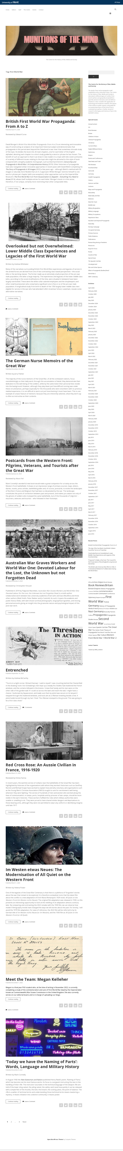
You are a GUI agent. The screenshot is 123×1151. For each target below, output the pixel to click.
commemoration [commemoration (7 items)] (106, 584)
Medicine (91, 192)
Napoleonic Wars (93, 211)
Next (24, 1115)
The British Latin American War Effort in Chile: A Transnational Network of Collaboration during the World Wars (102, 562)
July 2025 (91, 290)
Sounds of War (92, 248)
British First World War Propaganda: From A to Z (44, 90)
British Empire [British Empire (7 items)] (94, 582)
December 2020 (93, 387)
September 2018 (93, 456)
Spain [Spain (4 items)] (94, 621)
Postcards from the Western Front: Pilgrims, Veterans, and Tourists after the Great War (44, 430)
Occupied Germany (94, 223)
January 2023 (92, 328)
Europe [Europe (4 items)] (103, 591)
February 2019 (92, 443)
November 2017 (93, 484)
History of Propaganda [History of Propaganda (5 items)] (107, 599)
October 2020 (92, 393)
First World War (93, 161)
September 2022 (93, 340)
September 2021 (93, 365)
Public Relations (93, 229)
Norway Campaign (93, 220)
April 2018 (91, 468)
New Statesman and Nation (31, 1073)
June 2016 (91, 527)
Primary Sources (93, 226)
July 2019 (91, 431)
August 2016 (92, 524)
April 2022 (91, 347)
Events (34, 10)
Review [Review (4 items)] (96, 613)
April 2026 (91, 281)
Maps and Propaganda (95, 183)
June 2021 (91, 371)
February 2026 (92, 284)
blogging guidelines (96, 1147)
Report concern (110, 1147)
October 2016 (92, 518)
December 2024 (93, 297)
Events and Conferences (95, 152)
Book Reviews (92, 124)
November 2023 (93, 309)
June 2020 (91, 399)
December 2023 (93, 306)
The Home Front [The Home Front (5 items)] (98, 623)
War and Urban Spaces (95, 261)
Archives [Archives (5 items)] (95, 575)
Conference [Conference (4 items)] (111, 587)
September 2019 (93, 428)
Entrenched (44, 639)
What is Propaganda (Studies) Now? (98, 264)
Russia (90, 245)
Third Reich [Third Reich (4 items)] (100, 626)
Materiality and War (94, 189)
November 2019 (93, 421)
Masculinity (91, 186)
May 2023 (91, 319)
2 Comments (28, 701)
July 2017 (91, 493)
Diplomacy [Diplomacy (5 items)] (92, 591)
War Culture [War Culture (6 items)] (101, 628)
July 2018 (91, 459)
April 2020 (91, 406)
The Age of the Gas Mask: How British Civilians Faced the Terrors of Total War (101, 542)
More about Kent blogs (77, 1147)
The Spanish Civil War (94, 254)
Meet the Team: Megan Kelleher (44, 948)
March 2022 (91, 350)
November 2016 (93, 515)
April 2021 (91, 378)
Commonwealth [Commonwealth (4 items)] (93, 587)
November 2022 (93, 334)
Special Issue (92, 251)
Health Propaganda (94, 170)
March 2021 (91, 381)
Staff (20, 10)
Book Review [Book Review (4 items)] (108, 575)
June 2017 (91, 496)
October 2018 (92, 452)
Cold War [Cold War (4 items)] (96, 585)
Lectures (90, 180)
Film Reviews (92, 158)
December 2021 (93, 356)
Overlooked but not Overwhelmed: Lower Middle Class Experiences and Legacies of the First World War (44, 215)
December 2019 (93, 418)
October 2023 (92, 312)
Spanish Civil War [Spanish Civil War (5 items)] (102, 621)
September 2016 (93, 521)
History (90, 173)
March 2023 (91, 322)
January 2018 (92, 477)
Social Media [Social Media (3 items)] (107, 617)
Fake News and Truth (94, 155)
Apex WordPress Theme (55, 1133)
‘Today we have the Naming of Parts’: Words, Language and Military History (44, 1031)
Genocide (91, 164)
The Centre (27, 10)
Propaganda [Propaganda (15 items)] (100, 608)
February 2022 (92, 353)
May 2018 (91, 465)
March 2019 (91, 440)
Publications (92, 233)
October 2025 (92, 287)
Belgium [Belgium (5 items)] (101, 575)
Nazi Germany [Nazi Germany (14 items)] (96, 604)
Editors (14, 10)
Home (7, 10)
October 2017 (92, 487)
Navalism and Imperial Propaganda (98, 214)
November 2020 (93, 390)
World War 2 (92, 267)
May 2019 (91, 437)
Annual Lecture (92, 117)
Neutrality (91, 217)
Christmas (91, 136)
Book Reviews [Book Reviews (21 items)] (96, 578)
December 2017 (93, 480)
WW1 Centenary (93, 270)
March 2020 (91, 409)
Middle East (91, 198)
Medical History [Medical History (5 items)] (93, 602)
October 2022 (92, 337)
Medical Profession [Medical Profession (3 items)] (104, 602)
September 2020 (93, 396)
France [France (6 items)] (106, 595)
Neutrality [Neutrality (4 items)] (107, 605)
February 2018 (92, 474)
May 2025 (91, 294)
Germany (91, 167)
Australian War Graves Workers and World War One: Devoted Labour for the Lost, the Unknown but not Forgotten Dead (44, 532)
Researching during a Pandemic (97, 236)
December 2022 (93, 331)
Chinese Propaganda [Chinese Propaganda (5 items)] (107, 582)
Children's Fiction (93, 130)
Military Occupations (94, 208)
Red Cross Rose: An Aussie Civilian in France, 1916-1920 (44, 734)
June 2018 (91, 462)
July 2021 (91, 368)
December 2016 (93, 512)
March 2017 (91, 505)
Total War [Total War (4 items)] (107, 626)
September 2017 (93, 490)
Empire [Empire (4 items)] (98, 591)
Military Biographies (94, 201)
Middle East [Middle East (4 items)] (113, 602)
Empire (90, 148)
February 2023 (92, 325)
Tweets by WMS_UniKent (95, 643)
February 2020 (92, 412)
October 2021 (92, 362)
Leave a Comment (29, 182)
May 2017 (91, 499)
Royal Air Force (92, 242)
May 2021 (91, 375)
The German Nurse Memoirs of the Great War (44, 330)
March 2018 (91, 471)
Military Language (93, 205)
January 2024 (92, 303)
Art (89, 120)
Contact (41, 10)
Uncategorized (92, 257)
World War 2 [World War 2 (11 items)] (110, 631)
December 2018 (93, 446)
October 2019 (92, 424)
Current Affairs (92, 139)
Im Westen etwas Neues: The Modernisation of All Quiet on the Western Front (44, 839)
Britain (90, 127)
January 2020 (92, 415)
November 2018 (93, 449)
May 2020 (91, 403)
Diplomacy (91, 145)
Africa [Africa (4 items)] (90, 575)
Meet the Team (92, 195)
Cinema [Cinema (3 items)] (90, 584)
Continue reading (14, 182)
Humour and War (93, 177)
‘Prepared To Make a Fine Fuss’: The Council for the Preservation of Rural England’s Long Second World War (102, 555)
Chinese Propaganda (94, 133)
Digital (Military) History (95, 142)
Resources (91, 239)
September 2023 (93, 315)
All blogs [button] (117, 2)
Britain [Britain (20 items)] (109, 578)
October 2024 (92, 300)
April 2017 (91, 502)
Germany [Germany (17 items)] (93, 599)
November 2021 (93, 359)
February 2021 (92, 384)
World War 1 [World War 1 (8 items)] (98, 631)
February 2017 (92, 508)
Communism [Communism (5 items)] (102, 587)
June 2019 (91, 434)
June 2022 (91, 343)
